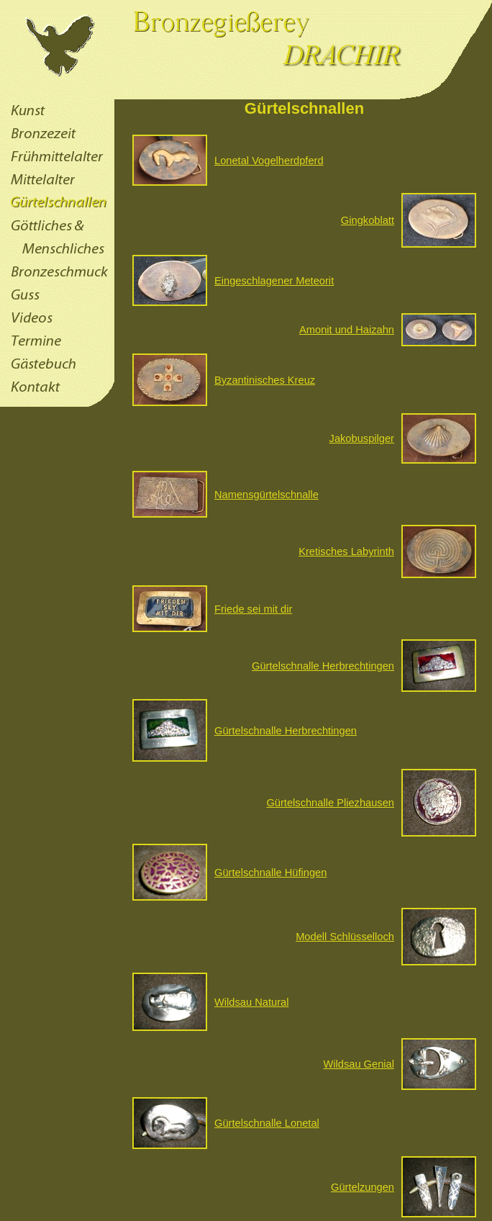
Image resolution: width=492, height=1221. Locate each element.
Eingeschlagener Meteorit (274, 281)
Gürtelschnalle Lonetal (266, 1123)
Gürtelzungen (362, 1187)
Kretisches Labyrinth (346, 551)
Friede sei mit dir (253, 609)
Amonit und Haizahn (346, 329)
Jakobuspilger (361, 438)
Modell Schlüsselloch (345, 936)
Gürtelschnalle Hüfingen (270, 872)
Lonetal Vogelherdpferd (269, 160)
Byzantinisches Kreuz (264, 380)
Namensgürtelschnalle (266, 494)
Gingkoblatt (367, 220)
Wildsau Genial (358, 1064)
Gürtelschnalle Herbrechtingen (323, 666)
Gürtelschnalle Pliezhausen (330, 802)
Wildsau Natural (251, 1002)
